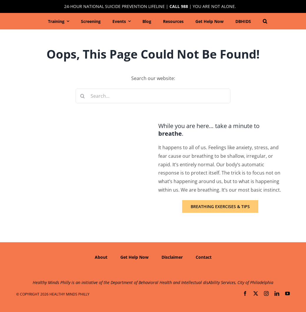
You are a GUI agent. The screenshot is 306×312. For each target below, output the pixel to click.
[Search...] (153, 96)
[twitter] (255, 293)
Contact (204, 257)
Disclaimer (172, 257)
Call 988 (178, 6)
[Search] (83, 96)
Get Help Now (134, 257)
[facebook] (245, 293)
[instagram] (266, 293)
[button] (265, 21)
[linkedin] (277, 293)
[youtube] (287, 293)
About (101, 257)
